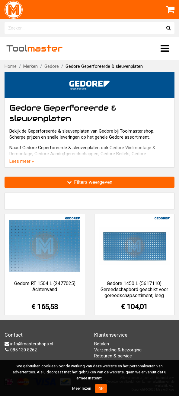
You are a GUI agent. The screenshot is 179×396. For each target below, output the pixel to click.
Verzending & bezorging (118, 350)
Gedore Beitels (115, 153)
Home (11, 66)
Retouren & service (113, 356)
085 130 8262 (21, 350)
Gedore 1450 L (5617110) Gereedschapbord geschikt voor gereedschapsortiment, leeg (134, 289)
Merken (30, 66)
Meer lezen (81, 388)
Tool (34, 48)
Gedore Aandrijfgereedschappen (66, 153)
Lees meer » (21, 161)
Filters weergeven (89, 182)
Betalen (101, 344)
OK (101, 388)
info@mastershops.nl (29, 344)
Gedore (51, 66)
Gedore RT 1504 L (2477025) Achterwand (44, 286)
